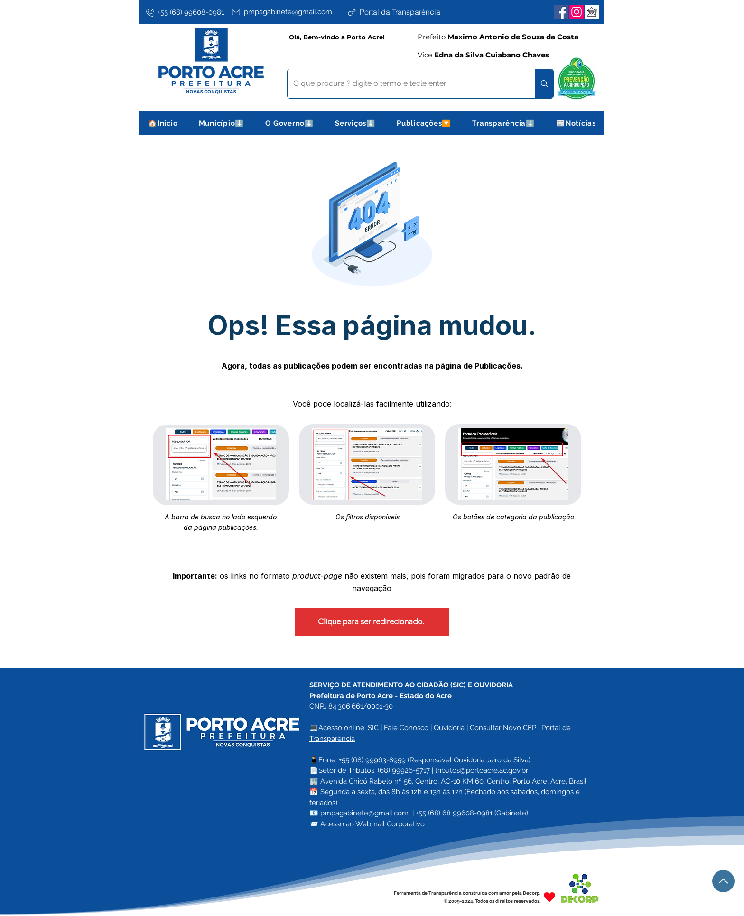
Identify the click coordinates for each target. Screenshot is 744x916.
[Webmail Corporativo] (592, 12)
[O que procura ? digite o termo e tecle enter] (404, 83)
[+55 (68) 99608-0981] (186, 12)
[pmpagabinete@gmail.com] (287, 12)
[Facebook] (561, 12)
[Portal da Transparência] (403, 12)
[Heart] (549, 896)
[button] (221, 123)
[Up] (723, 881)
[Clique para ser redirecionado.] (372, 622)
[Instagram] (576, 12)
